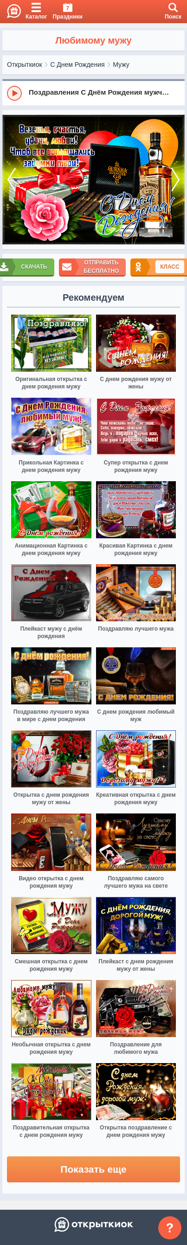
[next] (175, 180)
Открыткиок (24, 64)
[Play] (14, 93)
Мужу (121, 64)
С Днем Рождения (77, 64)
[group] (93, 92)
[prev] (12, 180)
